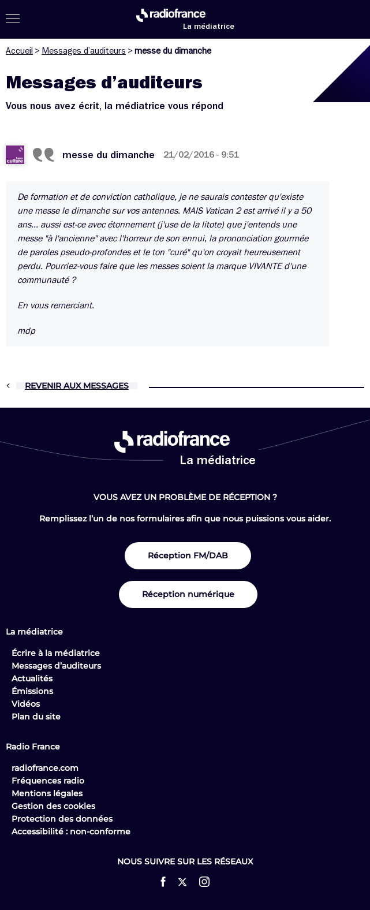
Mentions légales (47, 793)
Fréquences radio (48, 780)
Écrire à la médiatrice (56, 653)
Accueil (19, 50)
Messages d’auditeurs (84, 50)
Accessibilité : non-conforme (71, 831)
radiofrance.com (45, 768)
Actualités (32, 678)
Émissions (32, 691)
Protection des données (62, 819)
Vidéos (26, 704)
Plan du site (36, 716)
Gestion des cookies (53, 806)
